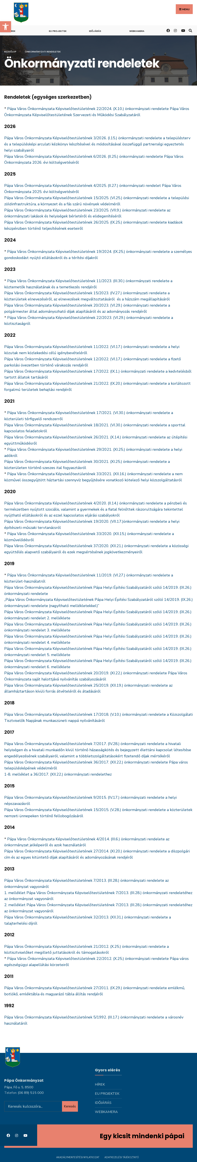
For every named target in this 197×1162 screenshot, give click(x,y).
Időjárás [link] (95, 31)
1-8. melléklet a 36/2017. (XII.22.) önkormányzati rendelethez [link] (58, 774)
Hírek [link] (11, 31)
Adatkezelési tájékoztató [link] (121, 1157)
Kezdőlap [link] (10, 51)
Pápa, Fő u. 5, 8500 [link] (18, 1087)
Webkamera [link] (136, 31)
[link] (5, 26)
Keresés (70, 1106)
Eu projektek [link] (58, 31)
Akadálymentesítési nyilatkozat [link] (77, 1157)
